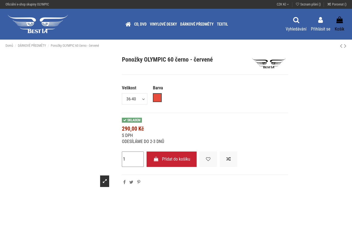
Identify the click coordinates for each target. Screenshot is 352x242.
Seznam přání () (308, 4)
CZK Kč (283, 4)
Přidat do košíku (171, 159)
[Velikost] (135, 99)
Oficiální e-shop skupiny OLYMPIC (27, 4)
